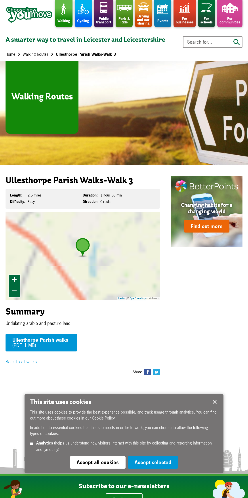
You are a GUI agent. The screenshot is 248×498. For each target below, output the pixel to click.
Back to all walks (21, 362)
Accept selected (214, 402)
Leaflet (121, 298)
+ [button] (14, 280)
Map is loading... (85, 256)
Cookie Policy (103, 418)
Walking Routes (35, 54)
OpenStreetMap (138, 298)
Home (10, 54)
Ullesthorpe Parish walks (40, 343)
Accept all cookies (98, 462)
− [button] (14, 291)
